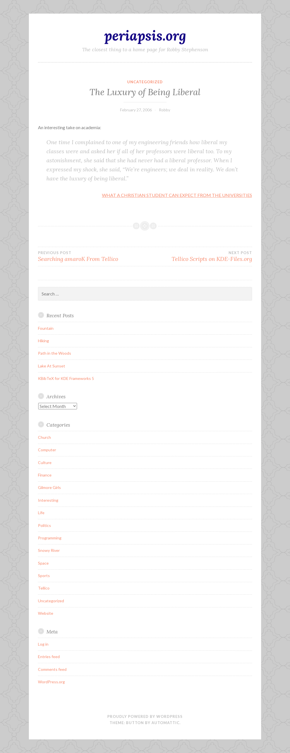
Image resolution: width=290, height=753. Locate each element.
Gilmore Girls (49, 487)
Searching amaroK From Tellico (91, 256)
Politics (44, 525)
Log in (43, 644)
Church (44, 437)
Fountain (46, 328)
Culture (45, 462)
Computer (47, 449)
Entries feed (49, 656)
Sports (44, 575)
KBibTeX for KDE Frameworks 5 (66, 378)
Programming (49, 537)
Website (45, 613)
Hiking (43, 340)
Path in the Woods (54, 353)
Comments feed (52, 669)
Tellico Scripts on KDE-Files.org (198, 256)
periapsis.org (145, 35)
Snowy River (49, 550)
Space (43, 563)
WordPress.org (51, 681)
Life (41, 512)
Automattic (166, 722)
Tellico (44, 588)
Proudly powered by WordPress (145, 716)
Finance (45, 475)
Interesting (48, 500)
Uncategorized (145, 82)
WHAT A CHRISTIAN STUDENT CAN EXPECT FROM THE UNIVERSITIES (177, 195)
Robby (164, 109)
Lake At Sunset (51, 365)
